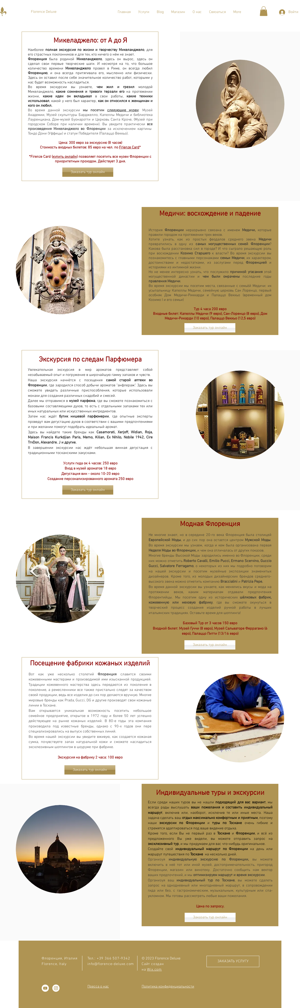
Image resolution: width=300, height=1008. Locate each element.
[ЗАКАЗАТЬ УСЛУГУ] (233, 961)
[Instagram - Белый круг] (56, 988)
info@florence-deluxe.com (110, 964)
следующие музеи (123, 110)
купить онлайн (65, 156)
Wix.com (154, 969)
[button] (143, 12)
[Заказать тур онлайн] (87, 172)
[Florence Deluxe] (43, 11)
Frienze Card (129, 147)
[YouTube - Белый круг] (45, 988)
